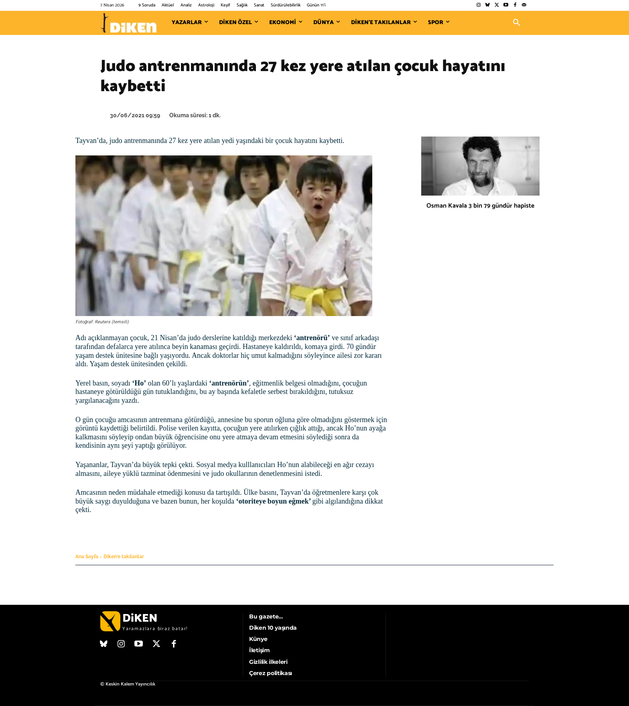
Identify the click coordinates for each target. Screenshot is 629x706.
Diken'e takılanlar (123, 556)
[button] (517, 23)
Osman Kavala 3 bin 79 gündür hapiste (480, 205)
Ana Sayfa (86, 556)
